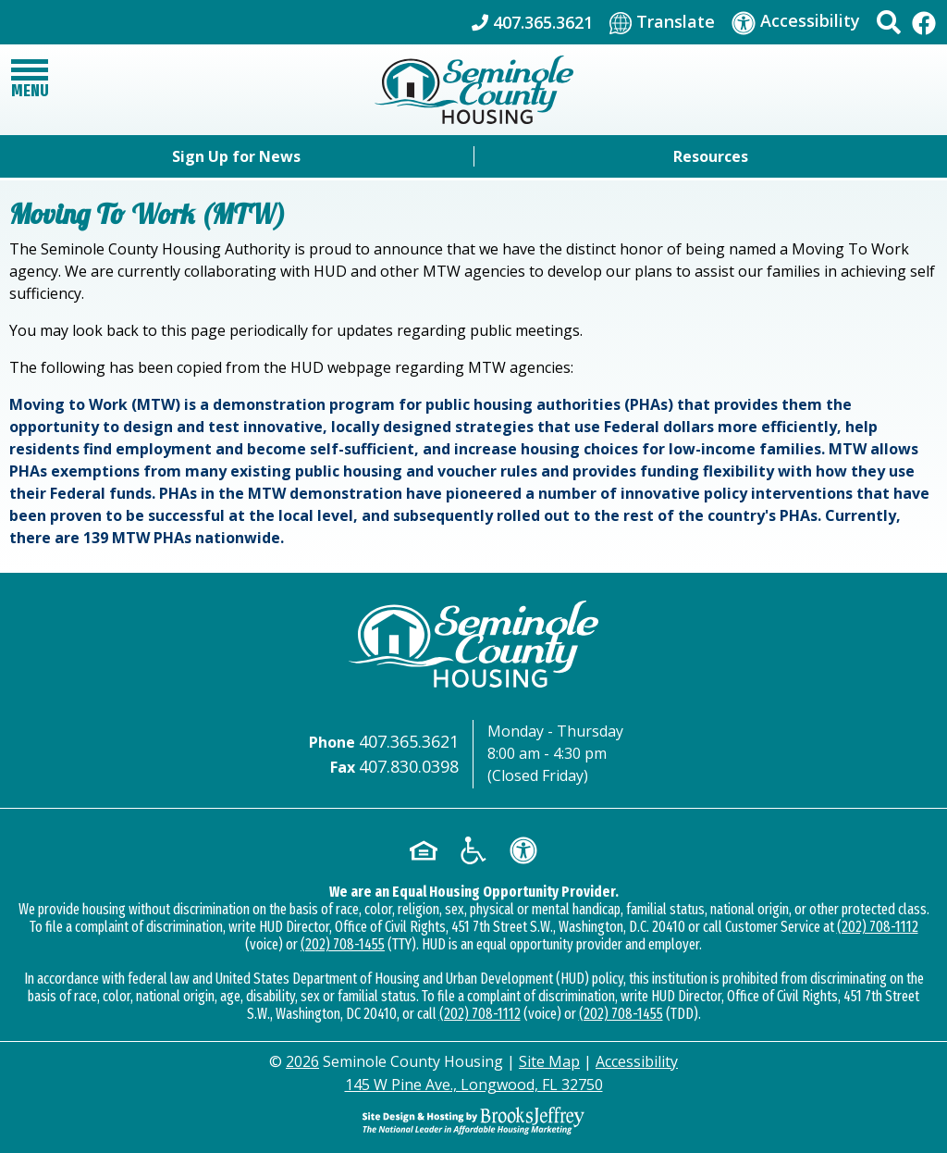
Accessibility (637, 1061)
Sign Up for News (236, 156)
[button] (889, 22)
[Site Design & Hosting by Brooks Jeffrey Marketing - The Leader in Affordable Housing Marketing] (473, 1120)
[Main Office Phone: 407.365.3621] (532, 22)
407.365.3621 (409, 741)
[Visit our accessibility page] (796, 21)
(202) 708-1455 (343, 944)
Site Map (549, 1061)
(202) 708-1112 (877, 927)
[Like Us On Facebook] (924, 21)
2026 (302, 1061)
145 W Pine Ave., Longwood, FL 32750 (474, 1084)
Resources (710, 156)
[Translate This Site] (662, 22)
